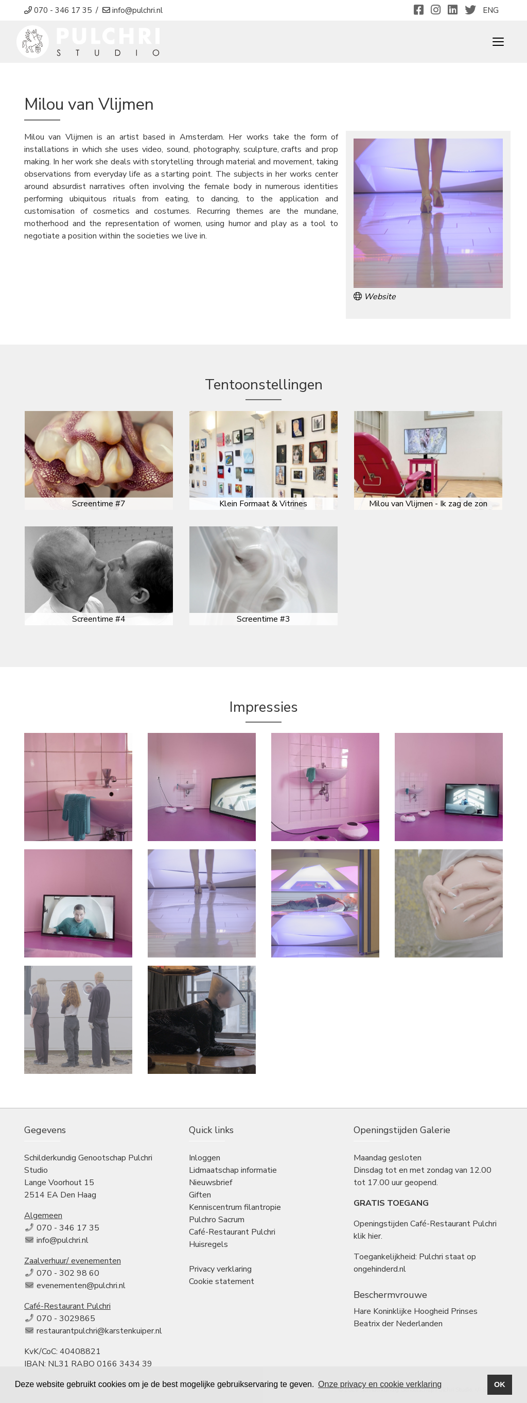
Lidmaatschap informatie (233, 1170)
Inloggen (204, 1158)
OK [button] (499, 1384)
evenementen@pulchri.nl (81, 1285)
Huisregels (208, 1244)
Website (375, 296)
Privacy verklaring (220, 1269)
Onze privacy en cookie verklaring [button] (380, 1384)
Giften (200, 1195)
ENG (491, 10)
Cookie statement (221, 1281)
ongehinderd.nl (380, 1269)
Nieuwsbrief (210, 1182)
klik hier (367, 1236)
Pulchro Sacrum (216, 1219)
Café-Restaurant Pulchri (232, 1232)
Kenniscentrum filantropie (235, 1207)
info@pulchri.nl (63, 1240)
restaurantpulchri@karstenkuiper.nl (99, 1331)
